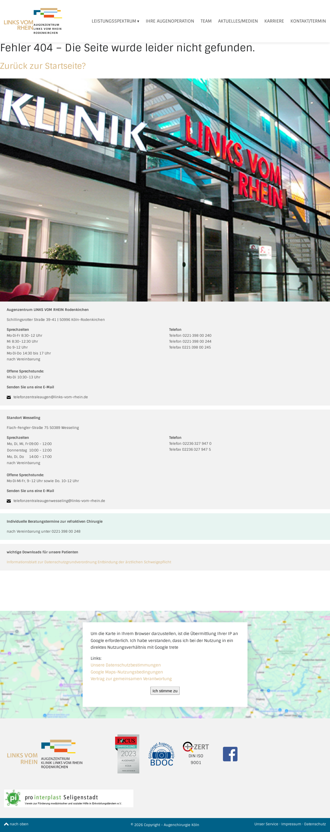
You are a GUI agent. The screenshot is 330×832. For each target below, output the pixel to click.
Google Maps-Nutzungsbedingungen (127, 672)
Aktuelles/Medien (238, 21)
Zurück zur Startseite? (43, 66)
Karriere (274, 21)
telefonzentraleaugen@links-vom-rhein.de (50, 397)
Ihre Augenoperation (170, 21)
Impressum (291, 824)
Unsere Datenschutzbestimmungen (126, 665)
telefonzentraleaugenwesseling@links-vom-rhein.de (59, 501)
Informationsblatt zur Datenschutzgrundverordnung (52, 562)
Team (206, 21)
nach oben (16, 824)
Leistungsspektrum (114, 21)
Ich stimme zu (165, 690)
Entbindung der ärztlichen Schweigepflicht (134, 562)
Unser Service (266, 824)
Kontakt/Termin (308, 21)
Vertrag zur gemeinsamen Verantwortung (131, 679)
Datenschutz (315, 824)
